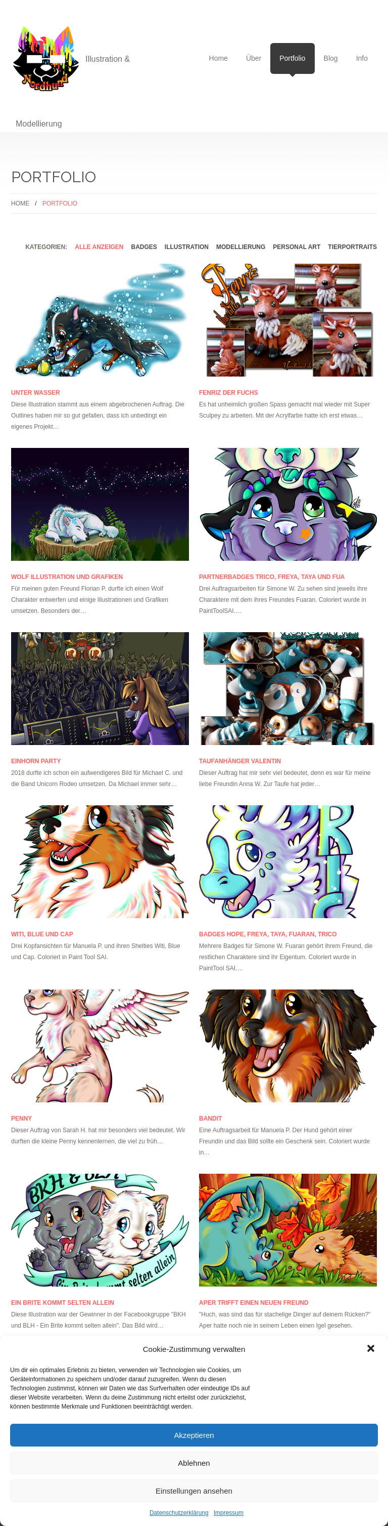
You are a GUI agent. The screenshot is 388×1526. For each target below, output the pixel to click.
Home (218, 58)
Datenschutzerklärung (179, 1512)
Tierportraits (352, 247)
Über (253, 58)
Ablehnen (194, 1463)
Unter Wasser (35, 392)
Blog (331, 58)
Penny (21, 1118)
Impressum (229, 1512)
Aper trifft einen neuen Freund (254, 1302)
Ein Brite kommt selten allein (62, 1302)
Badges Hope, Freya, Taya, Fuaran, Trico (267, 934)
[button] (372, 1349)
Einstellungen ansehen (194, 1491)
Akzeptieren (194, 1435)
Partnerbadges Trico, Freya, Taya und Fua (272, 577)
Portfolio (292, 64)
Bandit (210, 1118)
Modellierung (240, 247)
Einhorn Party (36, 761)
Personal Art (296, 247)
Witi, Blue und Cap (42, 934)
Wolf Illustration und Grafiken (67, 577)
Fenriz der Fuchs (228, 392)
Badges (144, 247)
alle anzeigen (99, 247)
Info (362, 58)
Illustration (187, 247)
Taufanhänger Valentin (240, 761)
